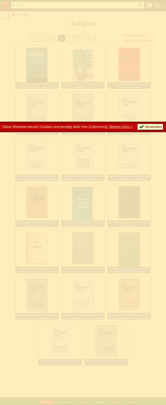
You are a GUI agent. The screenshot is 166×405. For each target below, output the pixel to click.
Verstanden (153, 127)
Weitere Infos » (120, 127)
